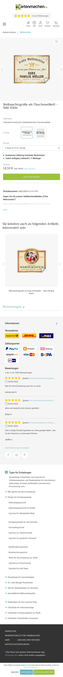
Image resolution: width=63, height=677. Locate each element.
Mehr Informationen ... (31, 667)
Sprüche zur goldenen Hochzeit (22, 538)
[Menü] (4, 24)
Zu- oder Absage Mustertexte (20, 582)
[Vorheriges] (2, 69)
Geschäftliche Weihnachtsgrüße (21, 593)
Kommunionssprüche (18, 552)
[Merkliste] (48, 24)
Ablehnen (14, 672)
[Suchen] (28, 24)
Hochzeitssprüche (16, 527)
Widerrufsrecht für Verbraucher (22, 635)
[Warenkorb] (56, 24)
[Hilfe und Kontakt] (34, 24)
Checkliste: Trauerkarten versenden (23, 618)
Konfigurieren (26, 672)
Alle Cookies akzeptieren (43, 672)
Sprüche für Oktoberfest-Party (21, 513)
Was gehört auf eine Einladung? (21, 491)
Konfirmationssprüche (18, 547)
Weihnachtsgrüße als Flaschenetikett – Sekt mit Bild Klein (31, 292)
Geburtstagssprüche (17, 502)
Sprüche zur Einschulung (20, 563)
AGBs (7, 640)
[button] (6, 209)
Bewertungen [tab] (14, 307)
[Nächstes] (61, 69)
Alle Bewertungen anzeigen (17, 447)
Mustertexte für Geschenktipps (21, 577)
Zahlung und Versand (28, 640)
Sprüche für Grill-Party (18, 568)
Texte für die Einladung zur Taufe (23, 557)
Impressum (10, 631)
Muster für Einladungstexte (20, 497)
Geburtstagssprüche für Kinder (22, 508)
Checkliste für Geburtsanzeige (21, 607)
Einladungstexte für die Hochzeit (23, 522)
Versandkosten (11, 655)
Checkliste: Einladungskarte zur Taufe (24, 612)
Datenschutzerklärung (17, 644)
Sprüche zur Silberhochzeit (20, 532)
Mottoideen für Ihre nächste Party (22, 602)
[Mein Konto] (40, 24)
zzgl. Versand (29, 168)
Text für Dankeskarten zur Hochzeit (23, 588)
